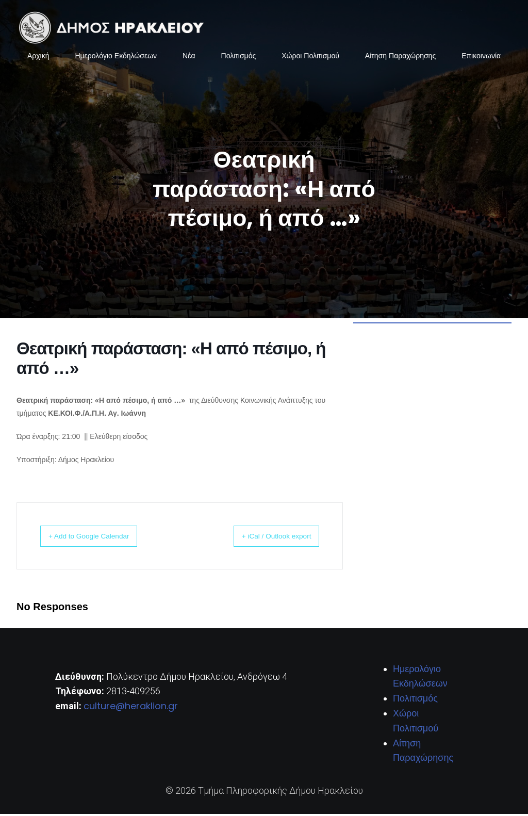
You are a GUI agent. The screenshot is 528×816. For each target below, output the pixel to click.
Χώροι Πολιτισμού (310, 57)
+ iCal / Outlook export (266, 537)
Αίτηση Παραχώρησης (400, 57)
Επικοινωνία (481, 57)
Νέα (189, 57)
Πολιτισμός (238, 57)
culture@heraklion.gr (131, 707)
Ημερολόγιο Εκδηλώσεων (116, 57)
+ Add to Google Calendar (99, 537)
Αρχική (38, 57)
